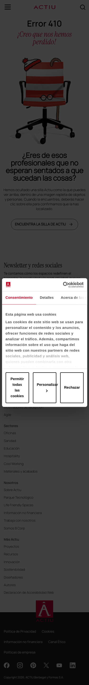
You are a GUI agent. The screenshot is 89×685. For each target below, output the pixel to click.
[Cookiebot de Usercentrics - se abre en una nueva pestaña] (63, 285)
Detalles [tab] (47, 298)
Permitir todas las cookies (17, 387)
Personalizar (46, 387)
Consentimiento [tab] (19, 298)
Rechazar (72, 388)
